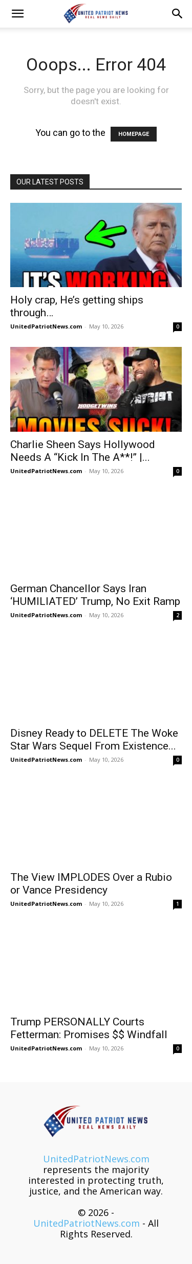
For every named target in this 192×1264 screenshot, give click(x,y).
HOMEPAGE (133, 134)
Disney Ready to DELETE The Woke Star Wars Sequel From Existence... (94, 739)
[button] (17, 14)
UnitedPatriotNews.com (46, 326)
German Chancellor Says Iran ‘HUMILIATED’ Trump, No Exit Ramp (95, 594)
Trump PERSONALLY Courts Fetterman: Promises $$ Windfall (88, 1028)
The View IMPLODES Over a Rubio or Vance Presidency (91, 883)
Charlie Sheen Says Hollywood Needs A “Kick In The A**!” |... (82, 450)
